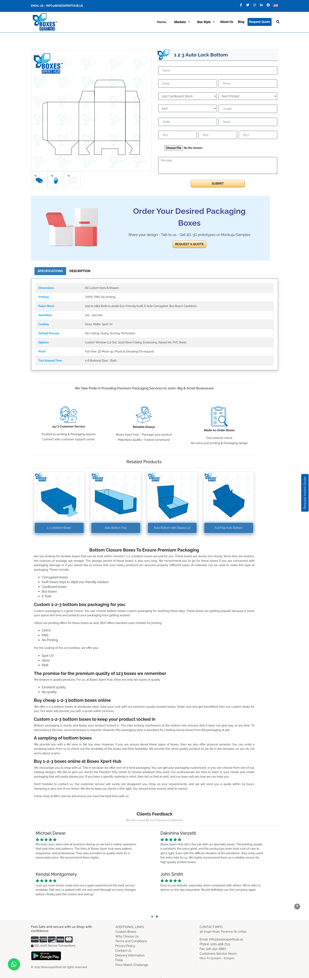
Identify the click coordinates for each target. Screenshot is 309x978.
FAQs (119, 960)
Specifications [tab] (50, 271)
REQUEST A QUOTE (189, 244)
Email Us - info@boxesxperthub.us (57, 5)
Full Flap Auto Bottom (228, 527)
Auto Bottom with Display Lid (172, 527)
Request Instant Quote (305, 492)
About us (226, 22)
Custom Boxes (125, 932)
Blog (241, 22)
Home (161, 22)
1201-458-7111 (220, 944)
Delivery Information (130, 955)
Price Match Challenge (131, 965)
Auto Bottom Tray (116, 527)
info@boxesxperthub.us (225, 939)
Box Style (204, 22)
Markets (180, 22)
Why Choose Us (127, 936)
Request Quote (259, 22)
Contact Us (123, 951)
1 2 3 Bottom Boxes (59, 527)
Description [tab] (80, 271)
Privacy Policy (125, 946)
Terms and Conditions (131, 941)
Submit (218, 183)
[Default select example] (187, 96)
